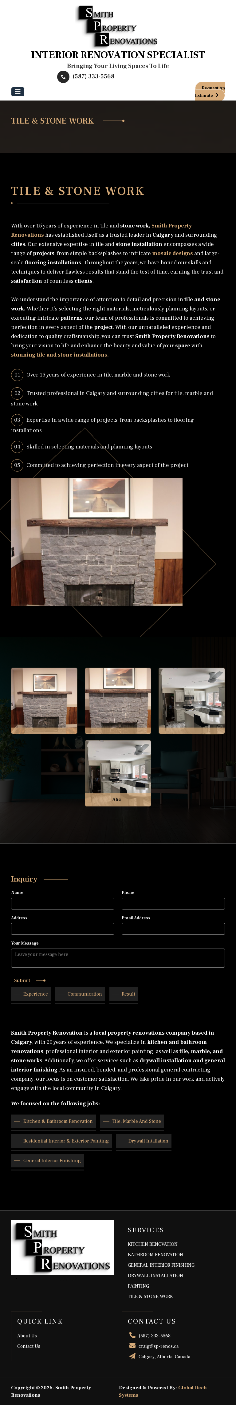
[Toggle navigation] (18, 92)
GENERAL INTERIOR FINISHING (161, 1265)
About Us (27, 1336)
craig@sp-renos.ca (153, 1346)
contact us (28, 1346)
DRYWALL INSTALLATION (155, 1276)
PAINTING (138, 1286)
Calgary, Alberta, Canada (159, 1356)
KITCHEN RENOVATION (153, 1244)
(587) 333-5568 (85, 77)
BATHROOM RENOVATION (155, 1255)
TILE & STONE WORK (150, 1296)
